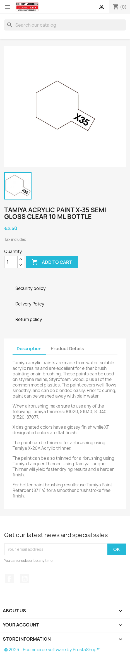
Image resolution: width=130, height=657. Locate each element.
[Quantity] (11, 262)
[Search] (65, 25)
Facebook (9, 578)
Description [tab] (29, 349)
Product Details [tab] (67, 349)
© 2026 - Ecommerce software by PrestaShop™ (52, 650)
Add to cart (52, 262)
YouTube (24, 578)
